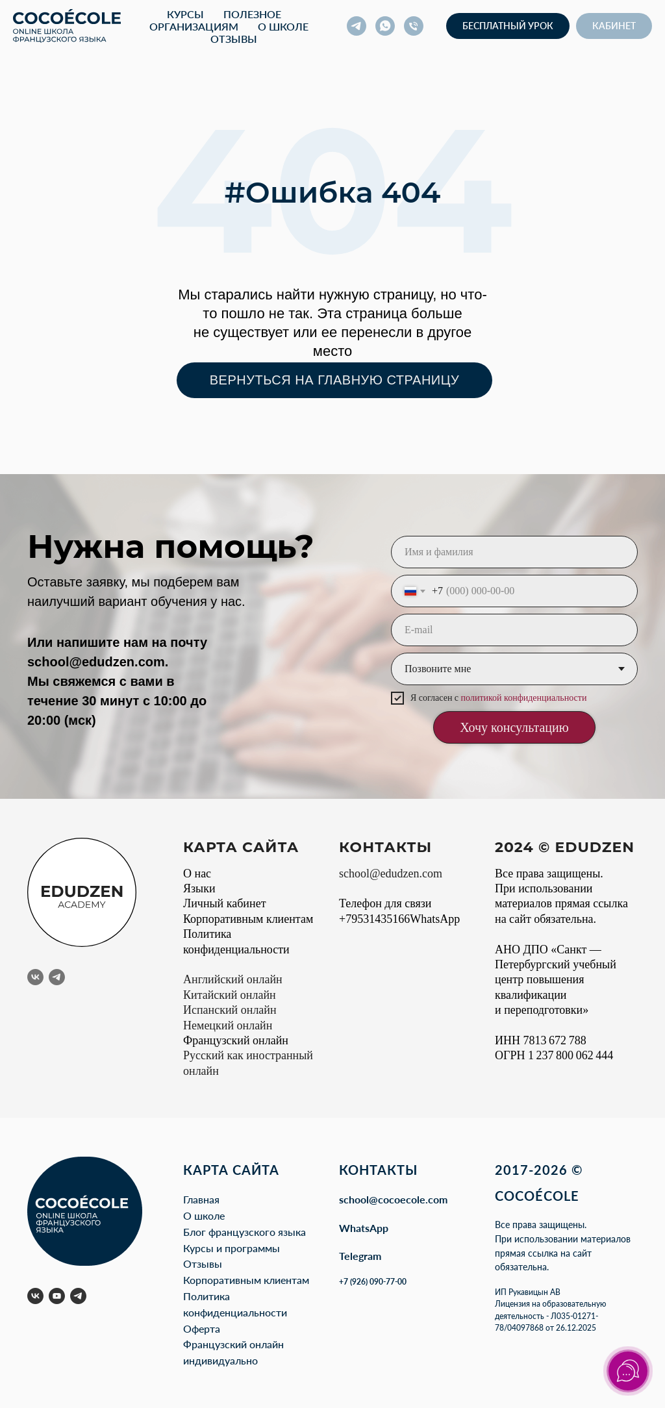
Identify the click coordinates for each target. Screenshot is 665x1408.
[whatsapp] (385, 26)
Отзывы (233, 38)
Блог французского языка (244, 1232)
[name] (514, 552)
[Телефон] (413, 26)
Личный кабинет (224, 903)
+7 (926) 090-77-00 (373, 1282)
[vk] (35, 977)
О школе (283, 26)
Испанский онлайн (230, 1009)
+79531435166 (374, 918)
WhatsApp (363, 1228)
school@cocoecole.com (393, 1199)
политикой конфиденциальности (524, 698)
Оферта (201, 1328)
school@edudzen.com (96, 662)
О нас (197, 873)
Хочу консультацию (514, 727)
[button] (508, 26)
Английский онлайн (232, 979)
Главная (201, 1199)
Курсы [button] (185, 14)
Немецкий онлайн (227, 1025)
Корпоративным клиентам (248, 918)
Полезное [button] (252, 14)
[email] (514, 630)
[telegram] (356, 26)
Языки (199, 888)
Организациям (193, 26)
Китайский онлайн (229, 994)
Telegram (360, 1256)
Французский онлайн (235, 1040)
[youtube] (57, 1296)
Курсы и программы (231, 1248)
